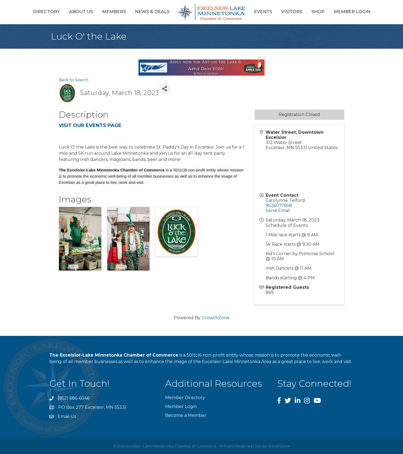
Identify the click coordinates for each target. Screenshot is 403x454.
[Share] (165, 89)
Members (114, 11)
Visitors (291, 11)
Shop (318, 11)
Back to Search (73, 80)
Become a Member (185, 415)
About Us (81, 11)
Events (263, 11)
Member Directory (185, 397)
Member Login (352, 11)
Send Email (278, 210)
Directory (46, 11)
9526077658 (279, 205)
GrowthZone (216, 317)
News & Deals (152, 11)
